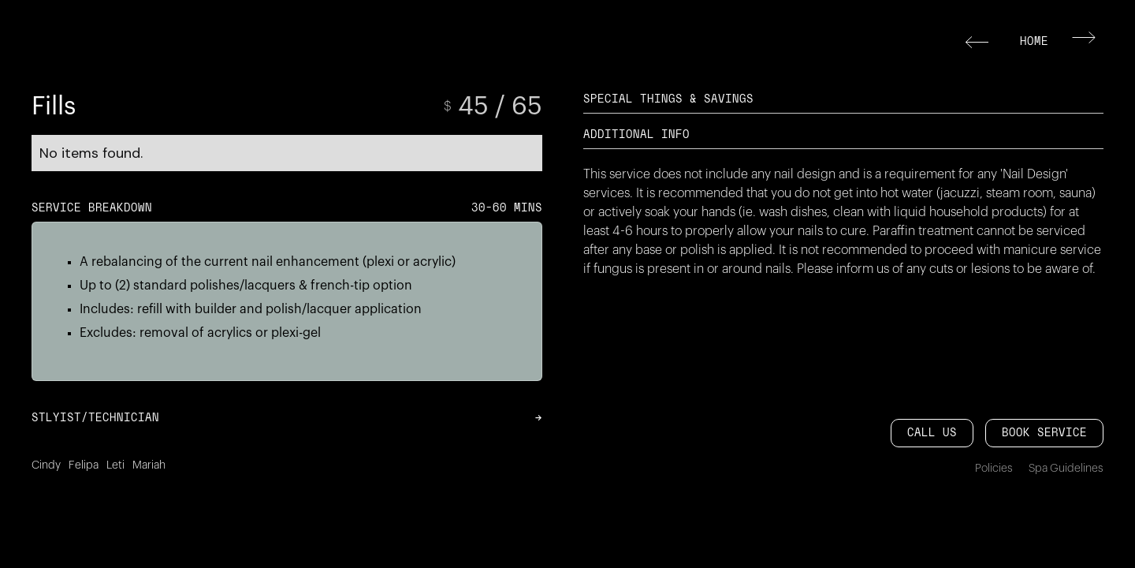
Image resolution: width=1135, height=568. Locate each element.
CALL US (932, 432)
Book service (1044, 432)
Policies (994, 468)
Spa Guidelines (1066, 468)
